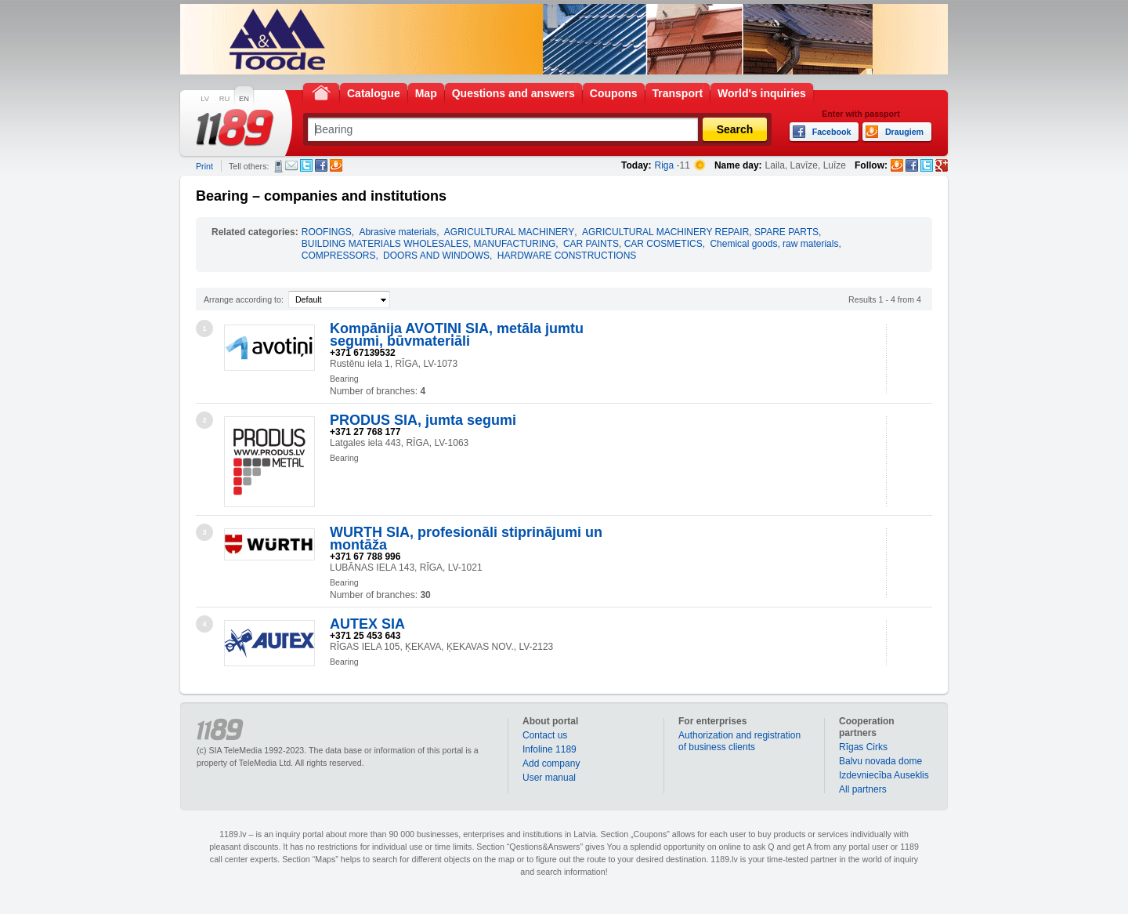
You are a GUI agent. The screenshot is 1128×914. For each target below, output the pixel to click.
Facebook (321, 165)
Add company (551, 763)
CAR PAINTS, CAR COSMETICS (633, 243)
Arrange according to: (244, 299)
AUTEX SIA (367, 624)
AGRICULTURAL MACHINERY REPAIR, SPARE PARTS (700, 232)
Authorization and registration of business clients (739, 741)
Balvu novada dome (880, 761)
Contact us (544, 735)
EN (244, 99)
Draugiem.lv (336, 165)
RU (224, 99)
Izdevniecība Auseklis (884, 775)
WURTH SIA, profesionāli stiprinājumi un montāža (466, 538)
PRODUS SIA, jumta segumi (423, 420)
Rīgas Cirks (863, 747)
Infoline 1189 (549, 749)
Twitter (306, 165)
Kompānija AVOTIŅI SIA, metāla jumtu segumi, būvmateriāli (457, 335)
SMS (278, 166)
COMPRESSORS (339, 255)
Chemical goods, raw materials (774, 243)
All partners (863, 789)
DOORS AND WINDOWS (436, 255)
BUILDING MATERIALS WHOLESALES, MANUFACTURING (429, 243)
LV (205, 99)
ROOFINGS (327, 232)
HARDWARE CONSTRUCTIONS (567, 255)
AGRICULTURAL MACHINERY (509, 232)
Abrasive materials (397, 232)
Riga (664, 165)
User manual (549, 777)
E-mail (291, 165)
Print (204, 166)
